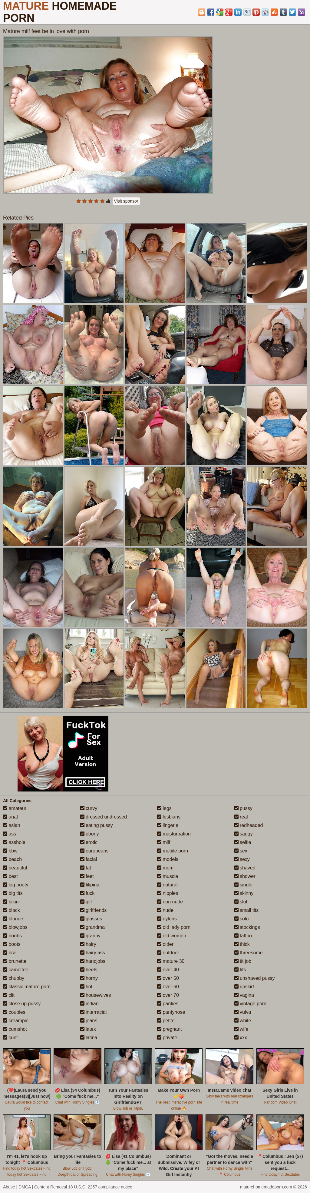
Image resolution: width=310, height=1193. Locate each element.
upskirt (244, 986)
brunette (14, 961)
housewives (95, 995)
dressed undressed (103, 816)
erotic (89, 842)
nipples (167, 893)
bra (9, 952)
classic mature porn (27, 986)
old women (171, 935)
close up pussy (22, 1003)
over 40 (168, 969)
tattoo (243, 935)
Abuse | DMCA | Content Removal (35, 1187)
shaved (245, 867)
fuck (87, 893)
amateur (14, 808)
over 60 (168, 986)
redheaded (248, 825)
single (243, 884)
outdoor (168, 952)
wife (241, 1029)
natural (167, 884)
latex (88, 1029)
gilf (86, 901)
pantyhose (171, 1012)
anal (10, 816)
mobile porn (172, 850)
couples (14, 1012)
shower (245, 876)
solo (241, 918)
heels (88, 969)
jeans (88, 1020)
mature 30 (170, 961)
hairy (88, 944)
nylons (167, 918)
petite (166, 1020)
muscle (167, 876)
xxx (240, 1037)
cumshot (15, 1029)
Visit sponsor (126, 201)
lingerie (167, 825)
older (165, 944)
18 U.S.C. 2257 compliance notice (100, 1187)
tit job (243, 961)
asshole (14, 842)
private (167, 1037)
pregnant (169, 1029)
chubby (13, 978)
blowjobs (15, 927)
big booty (15, 884)
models (167, 859)
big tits (13, 893)
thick (242, 944)
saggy (243, 833)
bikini (11, 901)
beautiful (15, 867)
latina (88, 1037)
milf (163, 842)
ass (9, 833)
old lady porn (173, 927)
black (11, 910)
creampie (15, 1020)
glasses (91, 918)
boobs (12, 935)
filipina (90, 884)
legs (164, 808)
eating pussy (96, 825)
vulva (242, 1012)
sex (240, 850)
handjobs (92, 961)
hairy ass (92, 952)
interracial (93, 1012)
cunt (10, 1037)
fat (85, 867)
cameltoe (15, 969)
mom (165, 867)
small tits (246, 910)
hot (86, 986)
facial (88, 859)
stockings (247, 927)
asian (11, 825)
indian (89, 1003)
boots (12, 944)
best (10, 876)
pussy (243, 808)
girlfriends (93, 910)
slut (240, 901)
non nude (170, 901)
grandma (92, 927)
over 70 (168, 995)
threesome (248, 952)
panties (167, 1003)
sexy (242, 859)
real (241, 816)
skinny (244, 893)
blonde (13, 918)
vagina (244, 995)
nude (165, 910)
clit (9, 995)
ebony (89, 833)
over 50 (168, 978)
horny (89, 978)
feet (87, 876)
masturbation (174, 833)
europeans (94, 850)
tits (240, 969)
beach (12, 859)
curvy (88, 808)
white (242, 1020)
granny (90, 935)
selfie (242, 842)
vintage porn (250, 1003)
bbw (10, 850)
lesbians (168, 816)
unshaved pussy (254, 978)
